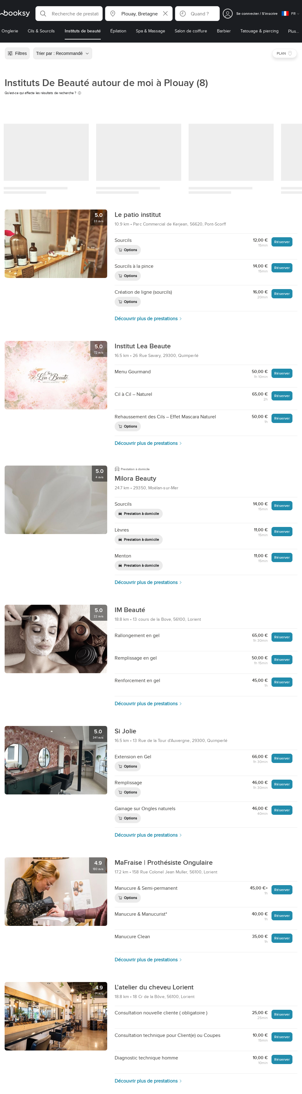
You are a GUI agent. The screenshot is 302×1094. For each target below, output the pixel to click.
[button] (69, 13)
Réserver (282, 241)
